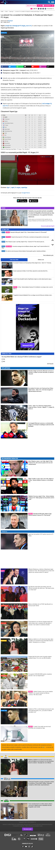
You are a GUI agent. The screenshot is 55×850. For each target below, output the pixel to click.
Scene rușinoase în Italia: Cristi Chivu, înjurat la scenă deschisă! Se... (30, 271)
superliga (24, 187)
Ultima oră (41, 259)
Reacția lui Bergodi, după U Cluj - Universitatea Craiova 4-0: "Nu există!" (24, 232)
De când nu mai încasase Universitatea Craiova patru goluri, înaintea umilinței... (24, 251)
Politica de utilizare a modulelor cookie (33, 826)
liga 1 (8, 187)
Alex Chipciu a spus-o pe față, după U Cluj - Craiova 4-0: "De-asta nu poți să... (23, 241)
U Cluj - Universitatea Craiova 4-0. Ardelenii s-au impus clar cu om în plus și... (33, 287)
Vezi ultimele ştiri (48, 255)
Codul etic (22, 826)
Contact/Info (16, 826)
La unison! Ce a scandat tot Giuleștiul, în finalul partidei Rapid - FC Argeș (29, 11)
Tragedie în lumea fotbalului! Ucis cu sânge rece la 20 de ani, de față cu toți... (32, 295)
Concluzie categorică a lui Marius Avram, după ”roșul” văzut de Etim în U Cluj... (25, 247)
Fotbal (6, 11)
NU (3, 361)
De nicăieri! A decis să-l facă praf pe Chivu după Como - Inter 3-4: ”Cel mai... (32, 262)
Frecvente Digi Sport (36, 824)
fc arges (17, 187)
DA (3, 359)
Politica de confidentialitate (17, 824)
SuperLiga (11, 11)
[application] (27, 170)
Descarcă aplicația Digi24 (47, 226)
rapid (12, 187)
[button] (27, 169)
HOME (2, 11)
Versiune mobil (27, 829)
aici (43, 747)
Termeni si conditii (7, 824)
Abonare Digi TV (27, 824)
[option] (26, 233)
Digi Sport (10, 20)
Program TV (50, 8)
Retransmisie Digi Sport (47, 824)
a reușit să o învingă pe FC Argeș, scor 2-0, (18, 25)
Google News (26, 193)
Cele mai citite (14, 259)
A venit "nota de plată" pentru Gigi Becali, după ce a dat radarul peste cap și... (32, 279)
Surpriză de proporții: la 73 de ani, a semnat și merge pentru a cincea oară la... (25, 237)
